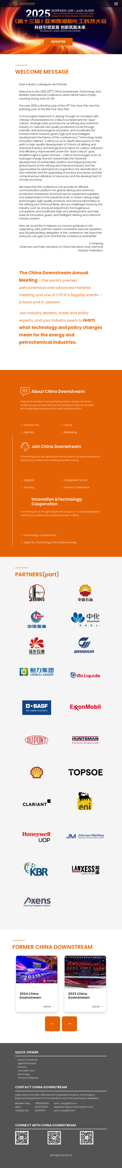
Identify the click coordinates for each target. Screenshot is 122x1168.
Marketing (69, 432)
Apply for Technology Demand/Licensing (48, 542)
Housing (27, 487)
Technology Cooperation (38, 535)
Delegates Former (74, 480)
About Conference (26, 1059)
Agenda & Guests (25, 1063)
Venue (66, 425)
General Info (30, 425)
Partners (21, 1067)
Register (58, 42)
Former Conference (75, 487)
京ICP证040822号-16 (61, 1155)
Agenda (27, 432)
